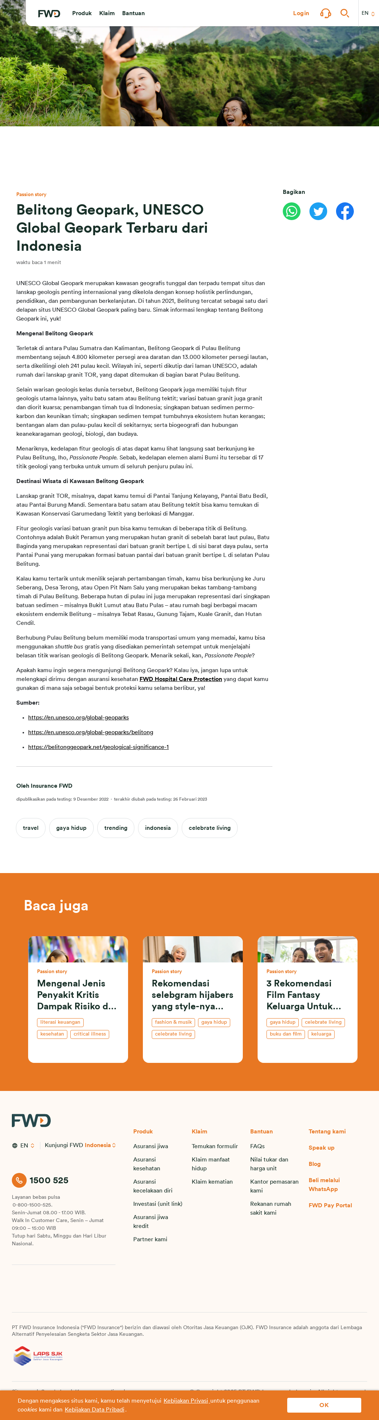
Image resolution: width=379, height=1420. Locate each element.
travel (30, 828)
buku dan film (286, 1034)
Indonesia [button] (98, 1145)
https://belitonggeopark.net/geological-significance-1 (98, 747)
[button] (82, 13)
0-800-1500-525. (33, 1205)
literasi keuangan (60, 1022)
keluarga (321, 1034)
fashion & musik (173, 1022)
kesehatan (52, 1034)
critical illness (90, 1034)
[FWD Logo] (49, 13)
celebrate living (210, 828)
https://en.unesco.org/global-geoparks (78, 718)
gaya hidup (71, 828)
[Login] (301, 13)
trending (115, 828)
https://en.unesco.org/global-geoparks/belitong (90, 732)
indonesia (158, 828)
